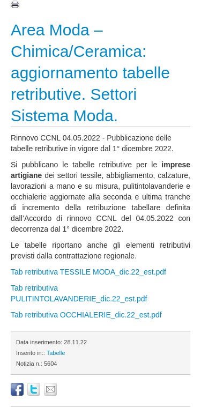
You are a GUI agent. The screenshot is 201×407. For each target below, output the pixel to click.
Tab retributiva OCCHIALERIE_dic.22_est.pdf (86, 314)
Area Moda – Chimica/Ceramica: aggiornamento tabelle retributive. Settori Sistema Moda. (90, 72)
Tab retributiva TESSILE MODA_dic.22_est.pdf (88, 272)
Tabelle (56, 353)
